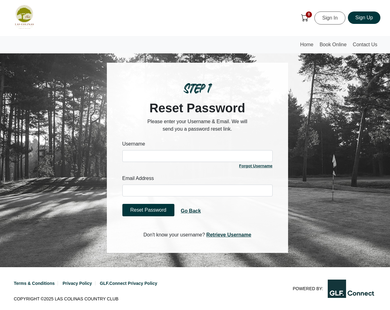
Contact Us (365, 44)
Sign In (330, 17)
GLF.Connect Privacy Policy (128, 283)
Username (133, 143)
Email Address (138, 178)
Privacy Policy (77, 283)
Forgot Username (256, 166)
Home (308, 46)
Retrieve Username (228, 234)
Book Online (333, 44)
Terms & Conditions (34, 283)
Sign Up (364, 17)
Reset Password (148, 210)
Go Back (191, 210)
